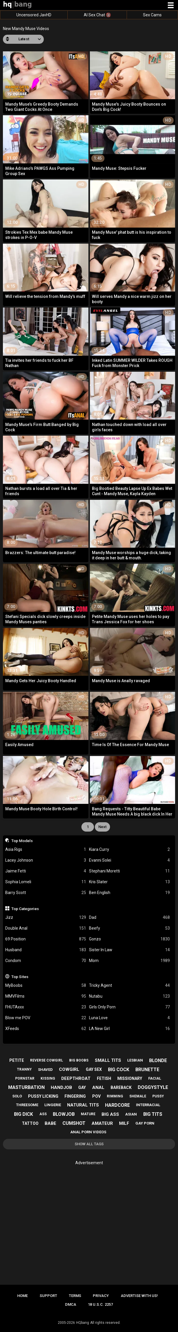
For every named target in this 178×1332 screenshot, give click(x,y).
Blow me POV (45, 1017)
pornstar (24, 1078)
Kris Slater (129, 881)
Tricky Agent (129, 985)
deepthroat (75, 1078)
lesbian (135, 1060)
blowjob (64, 1114)
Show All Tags (89, 1144)
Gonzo (129, 939)
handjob (61, 1087)
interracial (148, 1105)
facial (154, 1078)
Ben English (129, 892)
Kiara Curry (129, 849)
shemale (137, 1096)
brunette (147, 1069)
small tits (108, 1060)
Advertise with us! (139, 1295)
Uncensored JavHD (33, 15)
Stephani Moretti (129, 871)
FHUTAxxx (45, 1007)
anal (98, 1087)
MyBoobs (45, 985)
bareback (121, 1087)
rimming (115, 1096)
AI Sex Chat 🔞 (97, 15)
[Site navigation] (170, 5)
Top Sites (19, 976)
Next (102, 827)
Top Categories (25, 908)
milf (124, 1123)
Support (48, 1295)
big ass (110, 1114)
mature (88, 1114)
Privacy (101, 1295)
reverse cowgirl (46, 1060)
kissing (48, 1078)
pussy (158, 1096)
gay (82, 1087)
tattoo (30, 1123)
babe (50, 1123)
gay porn (144, 1123)
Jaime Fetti (45, 871)
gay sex (94, 1069)
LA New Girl (129, 1028)
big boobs (78, 1060)
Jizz (45, 917)
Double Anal (45, 928)
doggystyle (153, 1087)
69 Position (45, 939)
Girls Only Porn (129, 1007)
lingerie (52, 1105)
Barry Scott (45, 892)
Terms (75, 1295)
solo (17, 1096)
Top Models (22, 840)
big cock (118, 1069)
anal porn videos (88, 1132)
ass (43, 1114)
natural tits (83, 1105)
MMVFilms (45, 996)
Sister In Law (129, 949)
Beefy (129, 928)
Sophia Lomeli (45, 881)
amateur (102, 1123)
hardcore (117, 1105)
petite (16, 1060)
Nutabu (129, 996)
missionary (129, 1078)
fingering (75, 1096)
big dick (23, 1114)
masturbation (26, 1087)
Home (22, 1295)
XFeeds (45, 1028)
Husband (45, 949)
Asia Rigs (45, 849)
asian (131, 1114)
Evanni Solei (129, 860)
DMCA (70, 1304)
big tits (152, 1114)
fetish (104, 1078)
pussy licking (43, 1096)
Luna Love (129, 1017)
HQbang (82, 1323)
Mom (129, 960)
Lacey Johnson (45, 860)
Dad (129, 917)
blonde (158, 1060)
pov (96, 1096)
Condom (45, 960)
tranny (24, 1069)
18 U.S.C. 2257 (100, 1304)
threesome (27, 1105)
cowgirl (69, 1069)
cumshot (73, 1123)
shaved (45, 1069)
